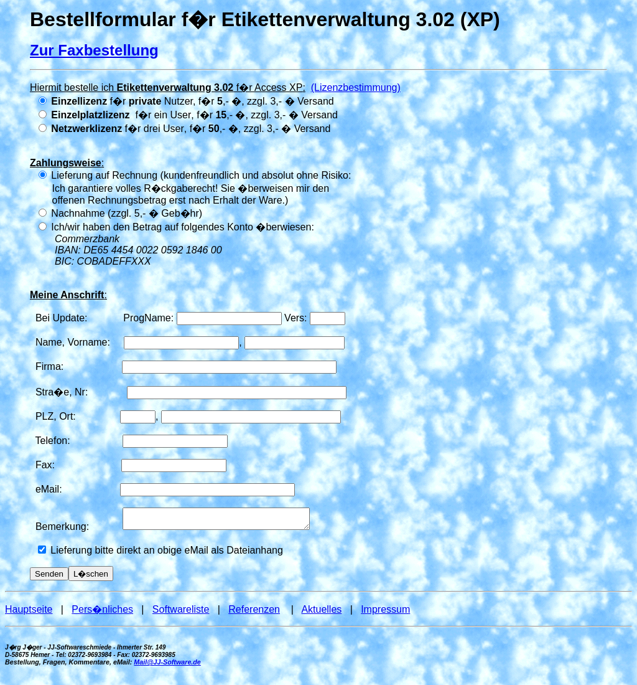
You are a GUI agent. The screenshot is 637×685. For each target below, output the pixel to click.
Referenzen (254, 613)
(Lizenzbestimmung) (356, 87)
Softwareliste (181, 613)
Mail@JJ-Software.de (167, 665)
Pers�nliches (102, 613)
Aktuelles (321, 613)
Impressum (385, 613)
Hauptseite (29, 613)
